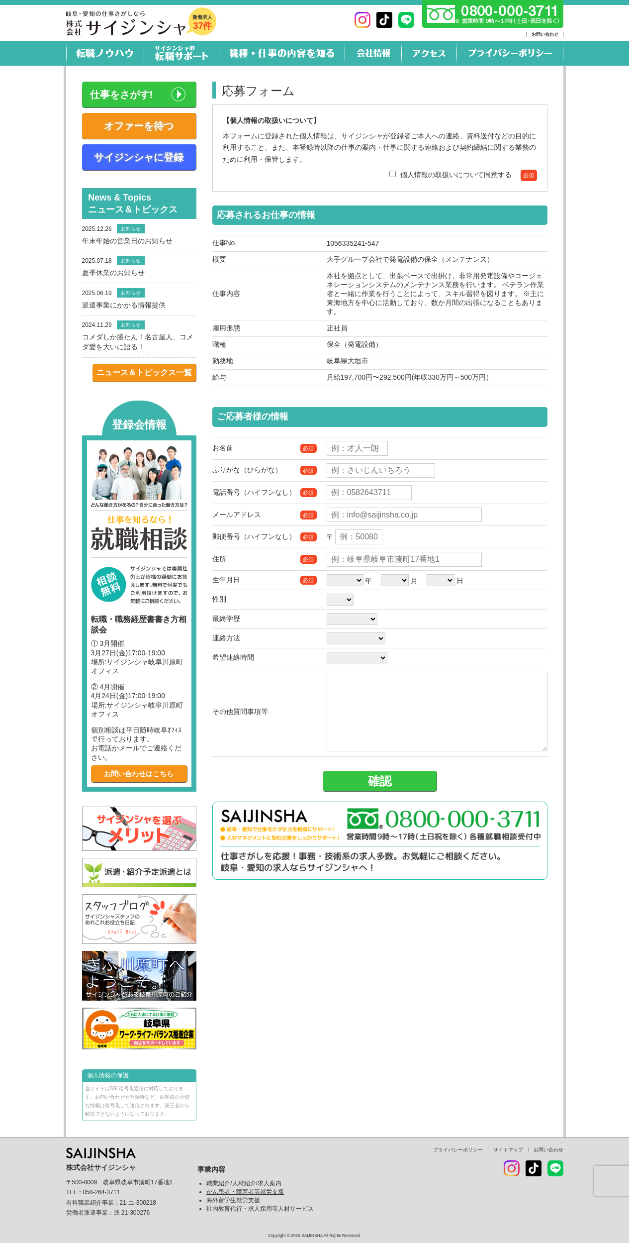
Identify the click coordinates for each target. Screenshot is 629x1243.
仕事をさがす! (121, 94)
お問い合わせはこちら (139, 774)
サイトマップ (508, 1149)
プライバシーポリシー (458, 1149)
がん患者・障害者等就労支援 (245, 1191)
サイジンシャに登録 (138, 157)
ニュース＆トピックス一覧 (144, 372)
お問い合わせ (545, 34)
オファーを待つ (139, 125)
